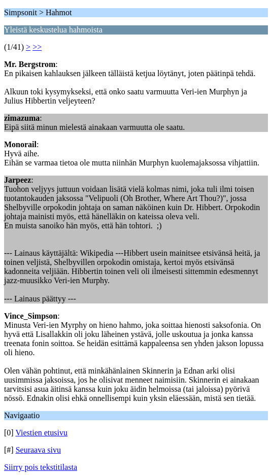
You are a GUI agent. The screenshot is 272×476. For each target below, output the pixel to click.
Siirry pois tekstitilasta (40, 467)
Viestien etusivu (41, 432)
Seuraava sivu (38, 450)
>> (37, 47)
